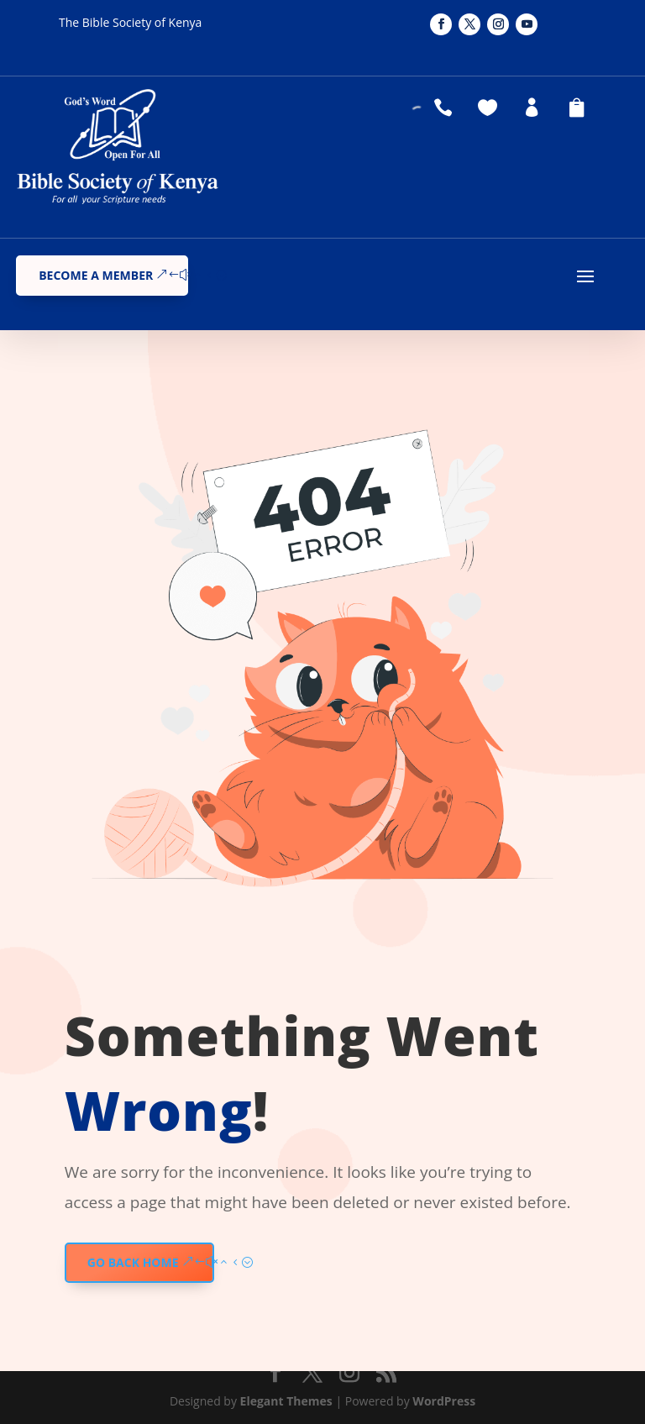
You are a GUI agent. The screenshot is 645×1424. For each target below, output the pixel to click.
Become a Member (96, 275)
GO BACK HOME (133, 1262)
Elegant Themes (286, 1401)
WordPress (443, 1401)
